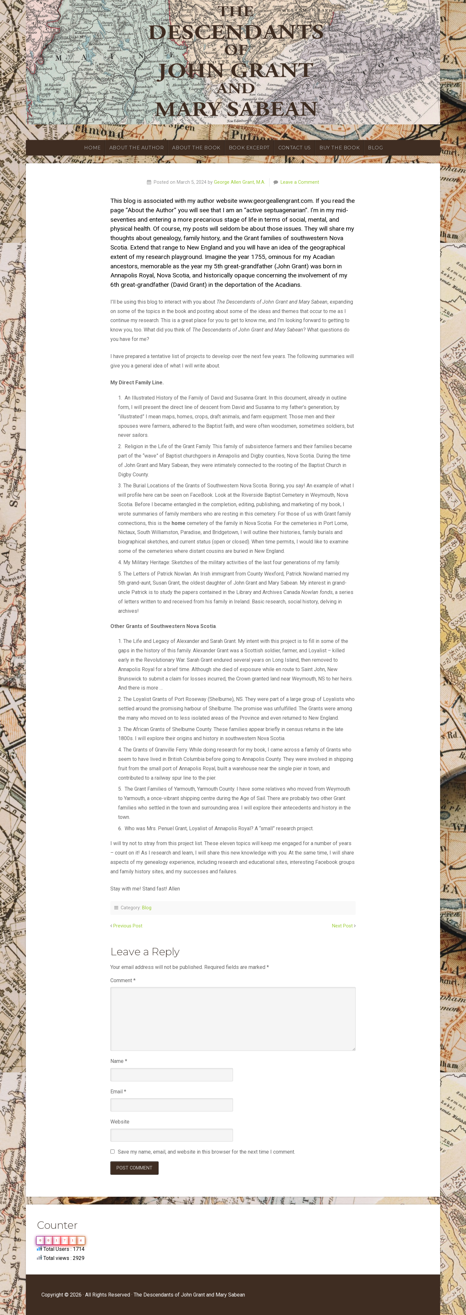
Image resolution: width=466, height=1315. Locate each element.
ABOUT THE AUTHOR (136, 148)
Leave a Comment (300, 182)
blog (375, 148)
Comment (123, 980)
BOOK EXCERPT (249, 148)
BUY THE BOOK (339, 148)
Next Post (342, 926)
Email (118, 1091)
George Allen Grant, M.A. (239, 182)
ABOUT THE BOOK (196, 148)
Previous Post (127, 926)
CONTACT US (294, 148)
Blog (146, 908)
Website (119, 1122)
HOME (92, 148)
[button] (36, 62)
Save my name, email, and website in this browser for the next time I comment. (206, 1152)
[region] (233, 62)
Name (118, 1061)
